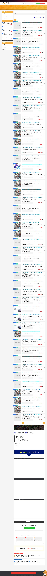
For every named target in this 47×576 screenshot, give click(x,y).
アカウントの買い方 (17, 445)
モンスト (15, 555)
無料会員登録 (37, 3)
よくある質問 (4, 47)
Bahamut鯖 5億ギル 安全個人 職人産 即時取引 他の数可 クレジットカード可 (34, 80)
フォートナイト (28, 562)
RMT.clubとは (4, 44)
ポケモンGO (27, 556)
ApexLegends (23, 562)
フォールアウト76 (17, 562)
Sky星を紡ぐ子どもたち (18, 556)
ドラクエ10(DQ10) (35, 561)
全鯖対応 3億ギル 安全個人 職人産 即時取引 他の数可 (31, 55)
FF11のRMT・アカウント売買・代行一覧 (39, 17)
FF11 (25, 31)
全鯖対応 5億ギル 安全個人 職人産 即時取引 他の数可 (31, 47)
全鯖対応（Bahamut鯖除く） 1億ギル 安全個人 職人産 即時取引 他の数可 (34, 189)
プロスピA (25, 555)
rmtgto (24, 52)
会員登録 (26, 432)
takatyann (24, 27)
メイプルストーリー (34, 562)
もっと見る (7, 40)
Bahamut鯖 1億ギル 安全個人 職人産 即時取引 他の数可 (31, 331)
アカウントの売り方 (17, 443)
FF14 (30, 561)
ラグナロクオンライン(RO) (25, 561)
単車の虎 (28, 555)
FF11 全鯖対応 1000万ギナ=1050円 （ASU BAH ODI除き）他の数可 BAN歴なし (34, 22)
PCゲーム (23, 31)
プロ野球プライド (33, 555)
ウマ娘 (19, 555)
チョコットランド (17, 561)
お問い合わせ (4, 49)
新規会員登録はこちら (29, 527)
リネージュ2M (39, 555)
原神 (22, 555)
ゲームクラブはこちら (23, 573)
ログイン (42, 3)
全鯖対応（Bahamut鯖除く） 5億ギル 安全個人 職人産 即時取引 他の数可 (34, 389)
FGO (23, 556)
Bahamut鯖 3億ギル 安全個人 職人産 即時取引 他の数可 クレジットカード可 (34, 72)
